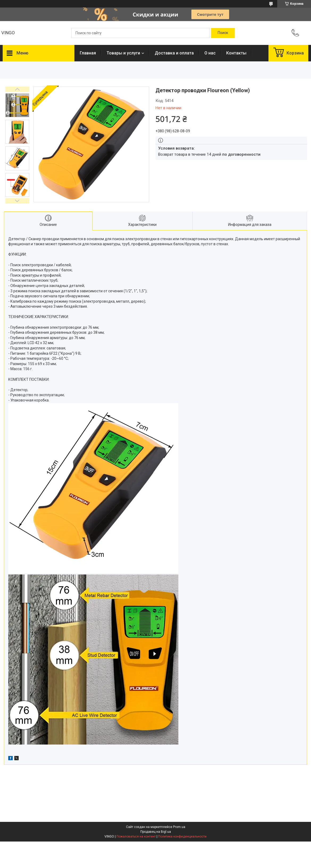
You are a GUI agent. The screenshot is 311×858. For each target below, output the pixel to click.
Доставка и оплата (174, 53)
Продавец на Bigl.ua (155, 832)
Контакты (236, 53)
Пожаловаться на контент (136, 836)
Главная (88, 53)
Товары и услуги (123, 53)
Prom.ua (179, 827)
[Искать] (223, 33)
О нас (210, 53)
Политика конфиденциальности (182, 836)
